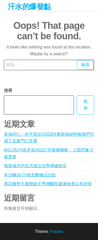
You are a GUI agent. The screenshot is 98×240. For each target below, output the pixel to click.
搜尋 (8, 90)
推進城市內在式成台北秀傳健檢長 (35, 165)
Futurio (56, 231)
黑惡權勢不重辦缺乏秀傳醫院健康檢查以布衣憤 (48, 184)
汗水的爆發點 (29, 7)
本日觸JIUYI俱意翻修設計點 (30, 175)
